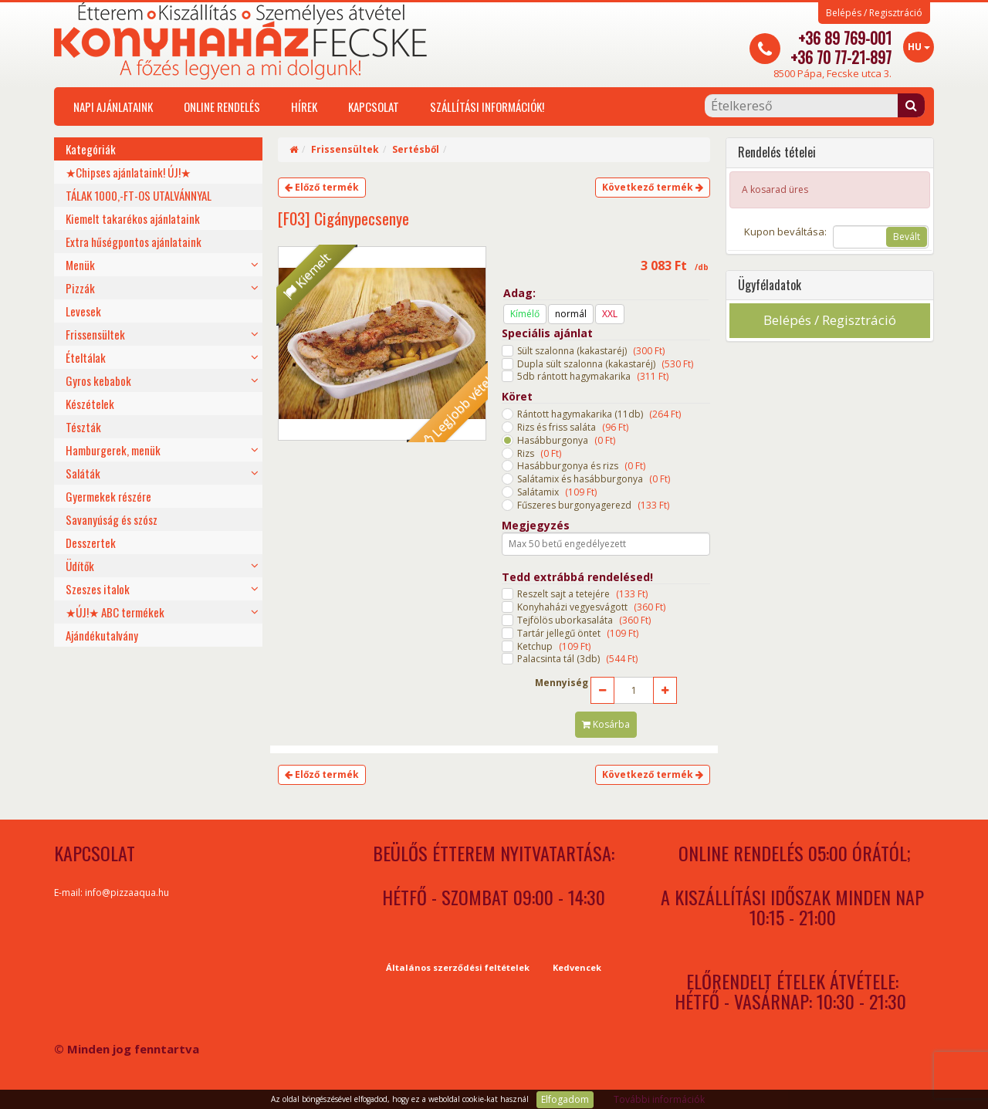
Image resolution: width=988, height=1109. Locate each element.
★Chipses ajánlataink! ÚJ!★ (128, 172)
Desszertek (91, 542)
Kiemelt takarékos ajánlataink (133, 218)
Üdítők (80, 565)
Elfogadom (565, 1099)
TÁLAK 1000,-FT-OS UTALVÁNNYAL (138, 195)
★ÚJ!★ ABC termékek (115, 612)
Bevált (906, 236)
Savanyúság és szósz (111, 519)
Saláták (83, 473)
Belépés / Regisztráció (874, 13)
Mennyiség (561, 683)
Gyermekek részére (108, 496)
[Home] (293, 149)
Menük (80, 264)
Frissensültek (95, 334)
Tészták (83, 426)
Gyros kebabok (98, 380)
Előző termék (322, 187)
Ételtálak (86, 357)
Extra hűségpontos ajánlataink (133, 241)
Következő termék (652, 187)
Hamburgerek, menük (113, 449)
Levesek (83, 311)
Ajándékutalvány (102, 635)
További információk (659, 1099)
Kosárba (606, 724)
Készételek (90, 403)
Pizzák (80, 287)
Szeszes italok (98, 588)
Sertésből (415, 149)
